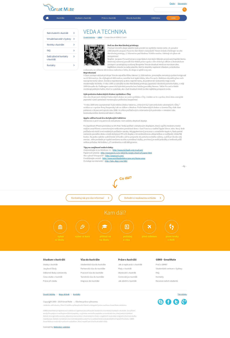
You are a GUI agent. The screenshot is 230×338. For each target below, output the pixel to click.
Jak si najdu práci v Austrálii (130, 264)
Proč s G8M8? (161, 264)
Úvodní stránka (89, 37)
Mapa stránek (64, 294)
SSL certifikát (176, 311)
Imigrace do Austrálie (90, 280)
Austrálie (60, 18)
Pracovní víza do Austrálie (92, 272)
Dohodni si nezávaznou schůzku (142, 197)
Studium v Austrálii (83, 18)
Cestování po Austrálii (127, 276)
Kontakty (61, 65)
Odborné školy (49, 272)
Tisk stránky (182, 294)
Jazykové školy (50, 268)
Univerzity (62, 272)
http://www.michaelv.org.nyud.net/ (128, 150)
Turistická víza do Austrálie (92, 276)
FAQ (61, 50)
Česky (172, 3)
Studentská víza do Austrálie (93, 264)
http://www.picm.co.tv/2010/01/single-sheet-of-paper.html (126, 152)
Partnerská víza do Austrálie (93, 268)
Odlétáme (155, 18)
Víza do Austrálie (133, 18)
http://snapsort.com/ (114, 155)
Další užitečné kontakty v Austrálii (61, 58)
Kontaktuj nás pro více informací (90, 197)
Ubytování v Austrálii (127, 272)
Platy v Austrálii (125, 268)
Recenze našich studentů (167, 280)
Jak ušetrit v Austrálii (127, 280)
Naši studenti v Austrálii (61, 33)
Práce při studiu (50, 280)
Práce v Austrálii (109, 18)
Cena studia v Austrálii (52, 276)
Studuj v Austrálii (50, 264)
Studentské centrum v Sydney (169, 268)
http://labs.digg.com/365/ (116, 161)
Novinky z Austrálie (61, 44)
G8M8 (173, 18)
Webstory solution (62, 326)
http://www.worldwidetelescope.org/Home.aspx (124, 158)
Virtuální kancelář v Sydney (61, 39)
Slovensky (182, 3)
